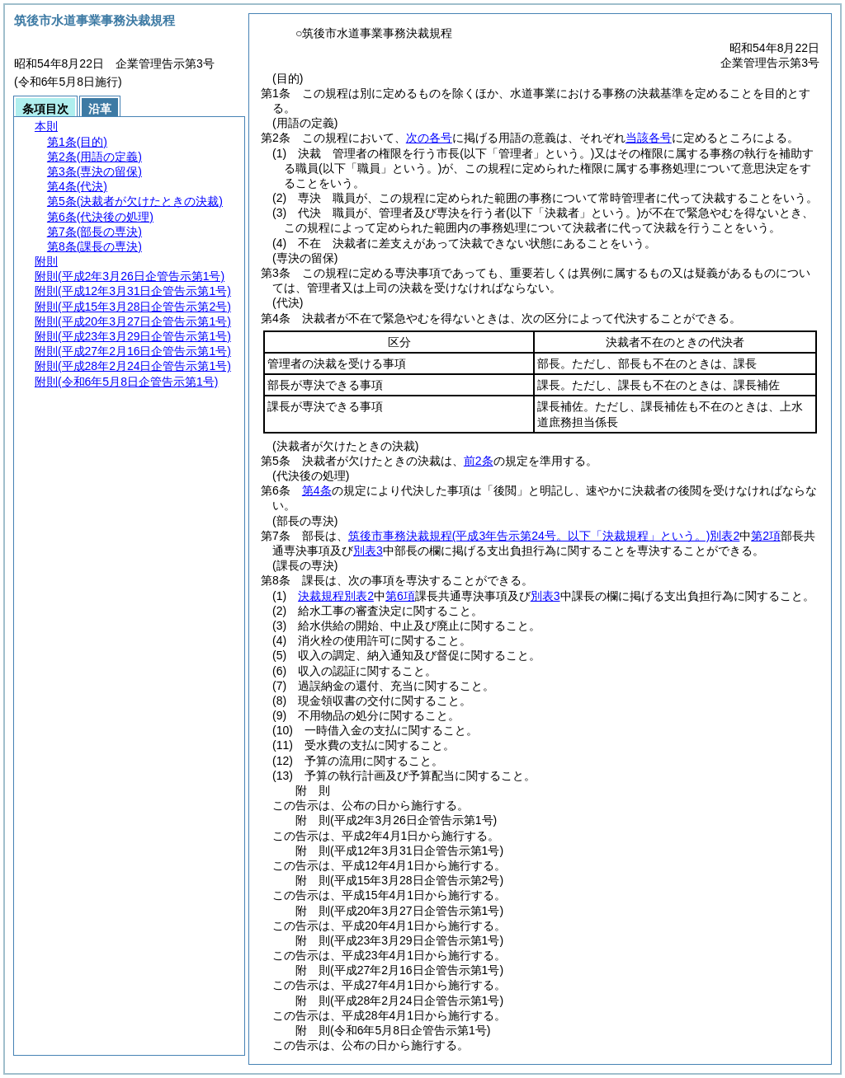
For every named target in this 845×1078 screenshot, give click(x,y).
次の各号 (429, 137)
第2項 (766, 535)
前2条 (478, 460)
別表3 (368, 550)
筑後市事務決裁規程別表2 (543, 535)
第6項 (400, 595)
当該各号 (648, 137)
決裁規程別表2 (336, 595)
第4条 (317, 490)
